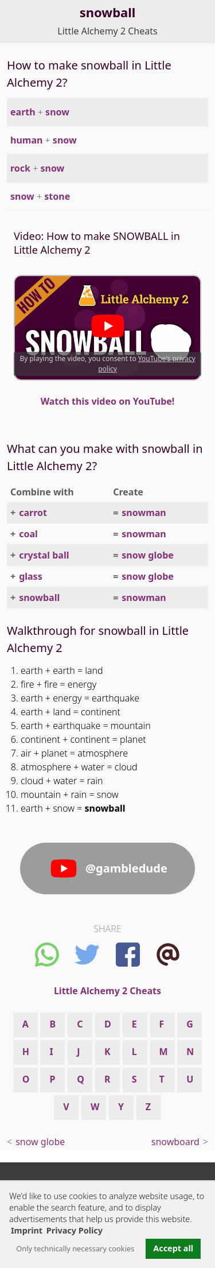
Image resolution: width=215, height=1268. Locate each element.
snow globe (148, 555)
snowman (144, 512)
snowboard (175, 1141)
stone (57, 196)
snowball (39, 597)
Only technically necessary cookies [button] (75, 1248)
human (26, 140)
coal (28, 534)
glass (30, 576)
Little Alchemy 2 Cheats (107, 31)
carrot (33, 512)
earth (23, 112)
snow (57, 112)
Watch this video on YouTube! (108, 401)
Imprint (26, 1230)
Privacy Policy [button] (74, 1230)
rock (20, 168)
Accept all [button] (173, 1248)
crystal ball (44, 555)
